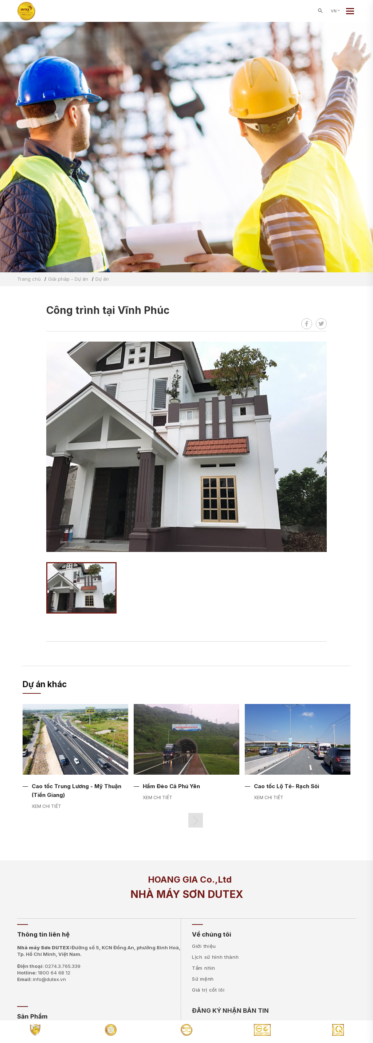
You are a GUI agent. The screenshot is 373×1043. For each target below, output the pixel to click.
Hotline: (43, 972)
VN (336, 10)
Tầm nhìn (203, 968)
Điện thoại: (49, 966)
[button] (195, 820)
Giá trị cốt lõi (208, 990)
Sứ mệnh (203, 979)
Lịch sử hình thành (215, 957)
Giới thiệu (204, 946)
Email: (41, 979)
